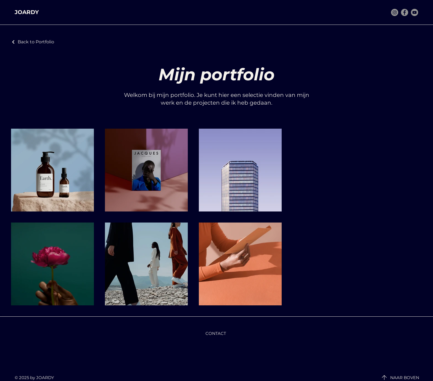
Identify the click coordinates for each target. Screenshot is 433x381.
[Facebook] (404, 12)
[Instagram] (394, 12)
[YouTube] (414, 12)
